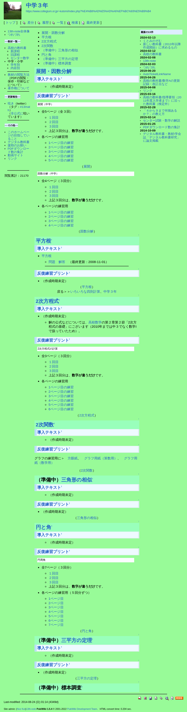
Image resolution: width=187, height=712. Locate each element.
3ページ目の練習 (61, 151)
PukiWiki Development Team (82, 709)
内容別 (15, 68)
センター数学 (20, 58)
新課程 (15, 51)
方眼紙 (73, 458)
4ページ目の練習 (61, 156)
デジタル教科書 (18, 142)
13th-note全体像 (19, 31)
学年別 (15, 64)
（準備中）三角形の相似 (60, 50)
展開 (87, 166)
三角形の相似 (76, 480)
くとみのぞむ (152, 41)
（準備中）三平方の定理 (60, 59)
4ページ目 (56, 611)
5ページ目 (56, 616)
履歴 (45, 22)
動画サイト (15, 155)
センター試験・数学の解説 (161, 120)
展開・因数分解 (53, 33)
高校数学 (95, 322)
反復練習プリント (53, 96)
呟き (11, 103)
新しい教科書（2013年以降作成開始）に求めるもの (162, 46)
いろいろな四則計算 (85, 291)
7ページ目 (56, 625)
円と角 (47, 54)
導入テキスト (49, 79)
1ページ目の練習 (61, 143)
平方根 (47, 37)
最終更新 (93, 22)
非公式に (17, 113)
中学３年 (37, 5)
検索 (75, 22)
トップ (10, 22)
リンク (12, 158)
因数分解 (87, 231)
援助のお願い (17, 145)
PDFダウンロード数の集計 (18, 150)
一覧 (60, 22)
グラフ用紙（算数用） (100, 458)
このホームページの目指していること (18, 135)
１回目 (54, 117)
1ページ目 (56, 598)
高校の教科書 (17, 48)
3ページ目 (56, 607)
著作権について (18, 88)
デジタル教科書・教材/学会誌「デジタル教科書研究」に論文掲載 (162, 137)
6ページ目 (56, 620)
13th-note (149, 60)
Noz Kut (21, 709)
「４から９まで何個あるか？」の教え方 (160, 112)
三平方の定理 (76, 640)
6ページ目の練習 (61, 409)
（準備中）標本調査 (56, 63)
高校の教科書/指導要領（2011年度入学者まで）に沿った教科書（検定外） (162, 101)
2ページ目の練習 (61, 147)
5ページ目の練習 (61, 160)
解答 (62, 262)
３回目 (54, 126)
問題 (52, 262)
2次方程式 (49, 41)
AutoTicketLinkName (157, 74)
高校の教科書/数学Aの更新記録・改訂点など (161, 82)
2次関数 (47, 46)
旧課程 (15, 54)
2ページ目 (56, 603)
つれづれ (14, 34)
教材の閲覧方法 (18, 74)
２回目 (54, 122)
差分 (30, 22)
